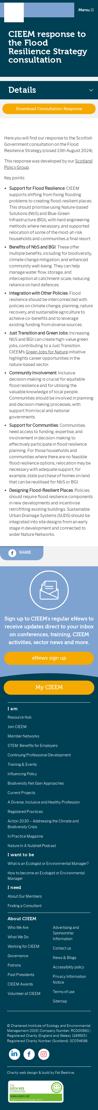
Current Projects (21, 792)
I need (14, 887)
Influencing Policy (22, 774)
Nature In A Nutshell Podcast (32, 845)
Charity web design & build (28, 1073)
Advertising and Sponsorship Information (66, 933)
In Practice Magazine (25, 836)
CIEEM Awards (20, 984)
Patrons (14, 965)
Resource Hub (19, 717)
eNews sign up (49, 658)
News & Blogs (64, 957)
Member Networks (23, 736)
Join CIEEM (17, 726)
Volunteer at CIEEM (24, 993)
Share (19, 553)
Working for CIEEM (23, 946)
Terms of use (63, 991)
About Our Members (25, 896)
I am (13, 708)
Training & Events (22, 764)
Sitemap (60, 1001)
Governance (18, 955)
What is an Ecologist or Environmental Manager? (48, 863)
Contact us (62, 948)
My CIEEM (49, 687)
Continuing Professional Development (39, 755)
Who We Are (18, 927)
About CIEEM (22, 918)
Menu (86, 10)
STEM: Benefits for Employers (33, 745)
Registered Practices (25, 811)
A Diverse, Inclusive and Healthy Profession (44, 802)
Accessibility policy (68, 967)
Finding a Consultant (25, 905)
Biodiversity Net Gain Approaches (36, 783)
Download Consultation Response (49, 108)
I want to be (21, 854)
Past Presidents (21, 974)
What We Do (18, 937)
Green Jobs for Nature (47, 351)
